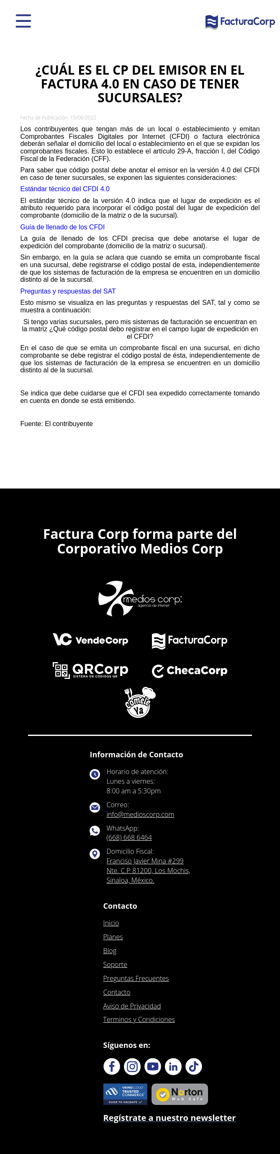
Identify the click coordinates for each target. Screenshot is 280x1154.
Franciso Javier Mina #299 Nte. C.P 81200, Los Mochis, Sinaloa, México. (148, 870)
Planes (113, 936)
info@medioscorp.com (141, 814)
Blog (109, 950)
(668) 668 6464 (129, 837)
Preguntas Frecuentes (136, 978)
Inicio (111, 923)
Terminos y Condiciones (139, 1019)
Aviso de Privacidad (132, 1006)
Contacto (117, 992)
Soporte (115, 964)
